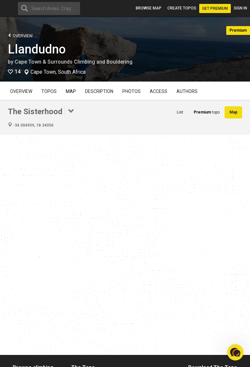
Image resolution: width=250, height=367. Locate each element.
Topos (49, 91)
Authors (187, 91)
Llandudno (37, 49)
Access (158, 91)
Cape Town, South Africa (58, 72)
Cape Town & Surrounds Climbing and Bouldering (73, 62)
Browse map (148, 8)
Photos (131, 91)
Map (71, 91)
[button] (235, 352)
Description (99, 91)
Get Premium (215, 8)
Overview (20, 35)
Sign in (240, 8)
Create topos (181, 8)
